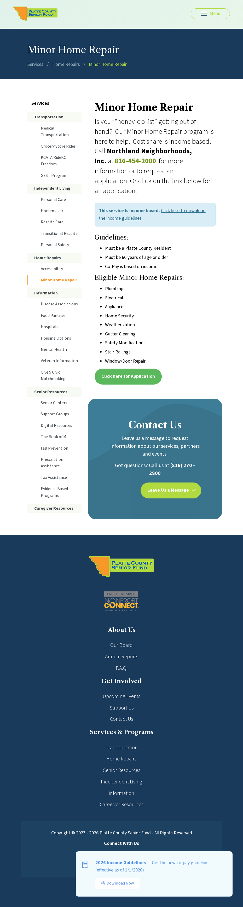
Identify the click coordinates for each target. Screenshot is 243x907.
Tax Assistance (54, 477)
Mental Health (54, 349)
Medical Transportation (55, 131)
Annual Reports (121, 656)
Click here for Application (128, 376)
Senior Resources (50, 392)
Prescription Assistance (52, 463)
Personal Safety (55, 245)
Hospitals (49, 327)
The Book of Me (54, 437)
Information (46, 293)
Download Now (117, 883)
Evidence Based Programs (54, 492)
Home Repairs (66, 64)
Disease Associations (59, 304)
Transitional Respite (59, 233)
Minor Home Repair (108, 64)
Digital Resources (56, 425)
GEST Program (54, 175)
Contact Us (121, 719)
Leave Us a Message (168, 490)
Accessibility (52, 269)
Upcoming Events (121, 696)
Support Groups (55, 414)
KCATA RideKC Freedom (53, 161)
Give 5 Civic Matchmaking (53, 375)
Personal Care (53, 199)
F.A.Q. (122, 668)
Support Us (121, 708)
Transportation (48, 117)
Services (35, 64)
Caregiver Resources (53, 508)
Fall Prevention (54, 448)
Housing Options (56, 338)
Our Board (121, 645)
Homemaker (52, 211)
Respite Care (52, 222)
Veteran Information (59, 361)
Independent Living (52, 188)
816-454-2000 (135, 161)
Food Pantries (53, 315)
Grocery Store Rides (58, 146)
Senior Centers (54, 403)
